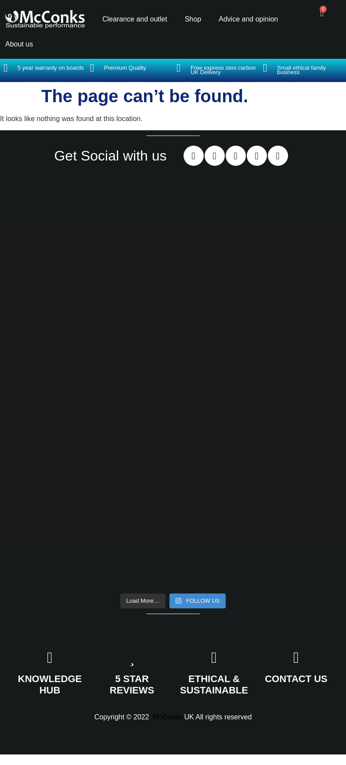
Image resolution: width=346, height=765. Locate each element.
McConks (167, 717)
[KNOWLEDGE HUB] (50, 657)
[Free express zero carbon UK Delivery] (178, 67)
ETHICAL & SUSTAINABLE (214, 684)
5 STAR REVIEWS (132, 684)
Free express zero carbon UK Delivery (223, 69)
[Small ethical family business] (265, 67)
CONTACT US (296, 678)
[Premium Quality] (91, 67)
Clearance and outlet (134, 19)
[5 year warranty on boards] (5, 67)
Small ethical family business (301, 69)
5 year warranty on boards (51, 67)
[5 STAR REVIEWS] (132, 657)
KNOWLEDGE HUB (50, 684)
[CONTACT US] (296, 657)
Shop (193, 19)
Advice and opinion (248, 19)
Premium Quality (125, 67)
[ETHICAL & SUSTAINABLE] (214, 657)
